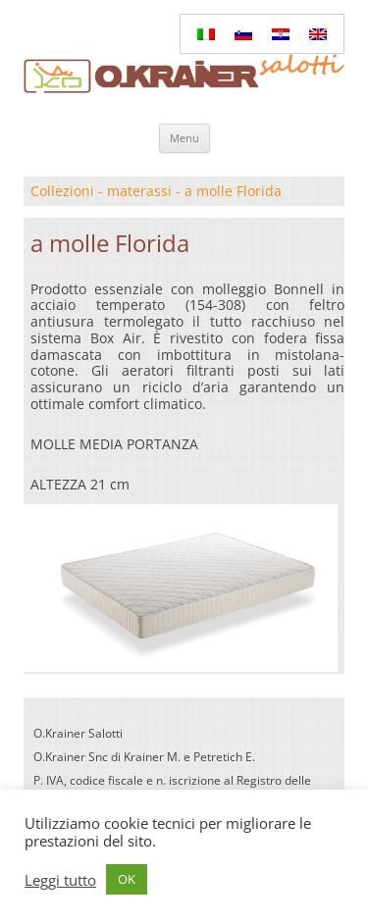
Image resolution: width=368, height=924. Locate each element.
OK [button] (126, 879)
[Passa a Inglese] (318, 34)
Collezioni (62, 190)
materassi (139, 190)
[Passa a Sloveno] (243, 34)
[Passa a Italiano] (206, 34)
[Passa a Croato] (280, 34)
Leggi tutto (60, 880)
